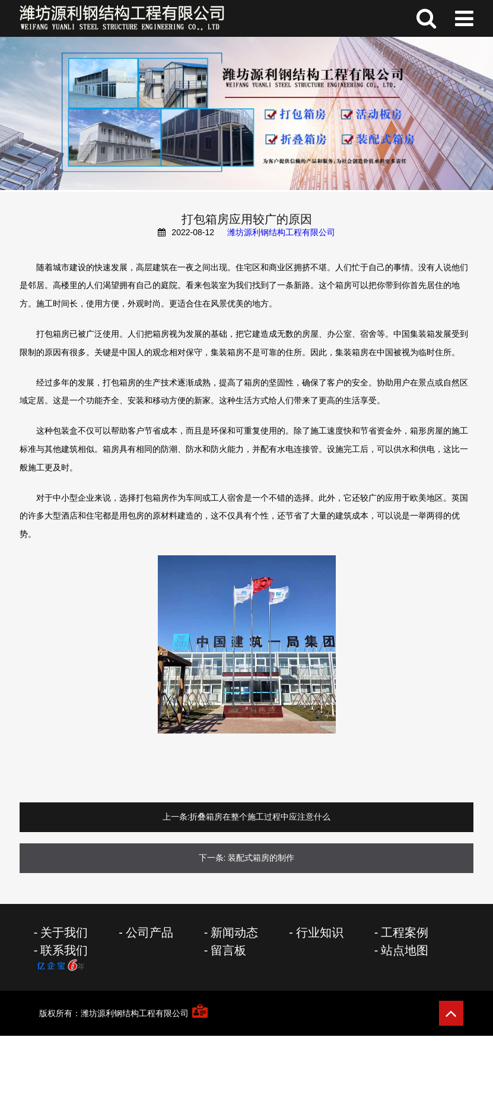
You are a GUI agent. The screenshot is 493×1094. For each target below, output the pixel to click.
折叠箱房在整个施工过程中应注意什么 (259, 816)
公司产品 (149, 932)
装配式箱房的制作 (261, 857)
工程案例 (404, 932)
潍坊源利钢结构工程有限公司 (281, 232)
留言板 (228, 950)
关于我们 (64, 932)
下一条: (212, 857)
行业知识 (319, 932)
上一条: (176, 816)
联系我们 (64, 950)
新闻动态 (234, 932)
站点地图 (404, 950)
